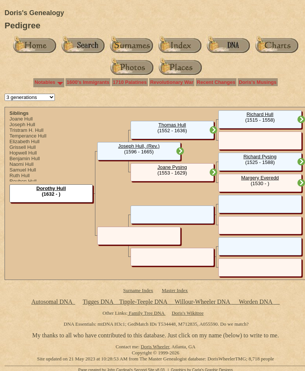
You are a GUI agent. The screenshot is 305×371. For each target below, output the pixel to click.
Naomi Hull (21, 164)
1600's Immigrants (88, 82)
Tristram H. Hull (26, 130)
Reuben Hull (23, 181)
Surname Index (138, 290)
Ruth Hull (19, 175)
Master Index (175, 290)
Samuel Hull (22, 170)
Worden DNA (256, 301)
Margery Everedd (260, 178)
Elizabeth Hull (24, 141)
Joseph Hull (22, 124)
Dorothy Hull (51, 188)
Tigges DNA (97, 301)
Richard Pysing (259, 156)
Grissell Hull (22, 147)
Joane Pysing (172, 167)
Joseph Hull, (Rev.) (139, 146)
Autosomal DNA (53, 301)
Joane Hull (21, 119)
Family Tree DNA (146, 313)
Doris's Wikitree (188, 313)
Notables (44, 82)
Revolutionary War (171, 82)
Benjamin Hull (24, 158)
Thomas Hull (172, 125)
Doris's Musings (258, 82)
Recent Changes (216, 82)
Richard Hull (260, 114)
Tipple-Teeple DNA (143, 301)
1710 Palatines (130, 82)
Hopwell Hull (23, 153)
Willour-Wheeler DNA (202, 301)
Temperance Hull (28, 136)
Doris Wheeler (155, 346)
